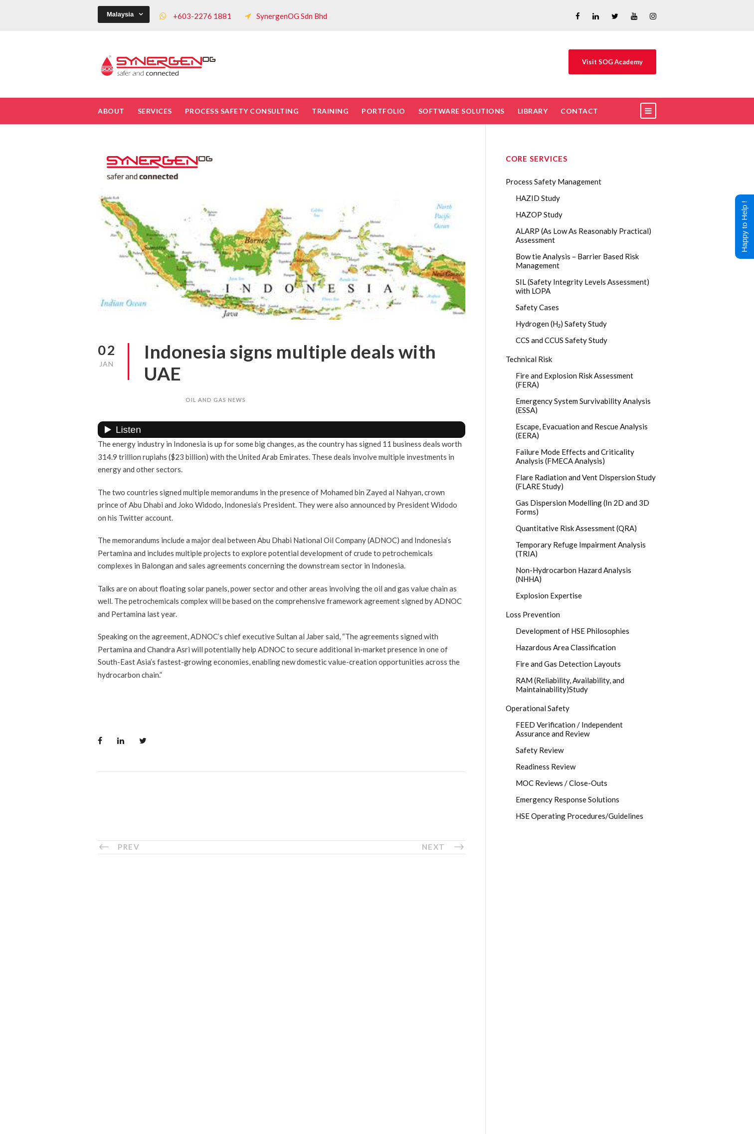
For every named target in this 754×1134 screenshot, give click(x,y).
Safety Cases (537, 307)
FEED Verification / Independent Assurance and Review (569, 729)
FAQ (256, 1022)
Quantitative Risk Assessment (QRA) (576, 528)
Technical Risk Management (456, 1120)
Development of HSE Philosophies (572, 630)
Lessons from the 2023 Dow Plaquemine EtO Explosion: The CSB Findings (588, 967)
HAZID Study (538, 197)
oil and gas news (216, 399)
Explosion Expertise (549, 595)
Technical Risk (529, 359)
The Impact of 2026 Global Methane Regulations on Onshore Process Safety (592, 1070)
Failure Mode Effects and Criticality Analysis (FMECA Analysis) (575, 456)
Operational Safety (537, 708)
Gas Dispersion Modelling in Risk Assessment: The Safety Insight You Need (590, 933)
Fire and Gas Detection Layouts (568, 663)
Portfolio (383, 111)
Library (533, 111)
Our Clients (268, 989)
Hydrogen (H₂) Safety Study (561, 323)
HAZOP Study (539, 214)
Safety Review (540, 750)
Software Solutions (461, 111)
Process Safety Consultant (377, 1120)
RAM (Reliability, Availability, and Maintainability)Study (570, 685)
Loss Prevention (533, 614)
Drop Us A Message (428, 960)
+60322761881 (147, 998)
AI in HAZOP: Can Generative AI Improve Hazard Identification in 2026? (589, 1036)
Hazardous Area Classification (566, 647)
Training (330, 111)
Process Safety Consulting (242, 111)
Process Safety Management (553, 181)
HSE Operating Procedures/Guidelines (579, 815)
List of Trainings (276, 973)
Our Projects (270, 1006)
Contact (579, 111)
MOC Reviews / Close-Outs (561, 782)
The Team (265, 940)
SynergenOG (372, 1109)
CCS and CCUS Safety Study (561, 340)
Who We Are (270, 924)
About (111, 111)
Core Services (272, 956)
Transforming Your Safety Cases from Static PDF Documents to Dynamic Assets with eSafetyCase (592, 1001)
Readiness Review (545, 766)
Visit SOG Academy (612, 62)
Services (155, 111)
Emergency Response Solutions (567, 799)
